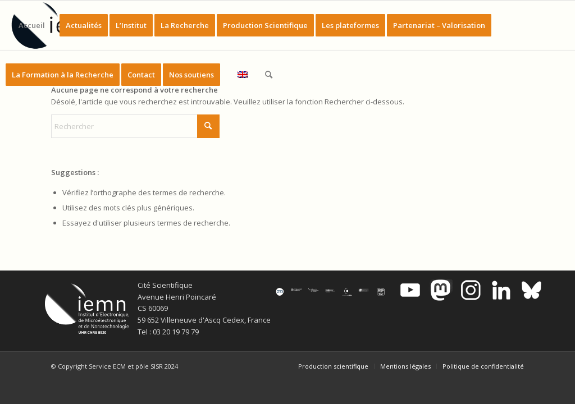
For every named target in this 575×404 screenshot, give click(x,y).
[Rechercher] (269, 74)
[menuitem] (31, 25)
